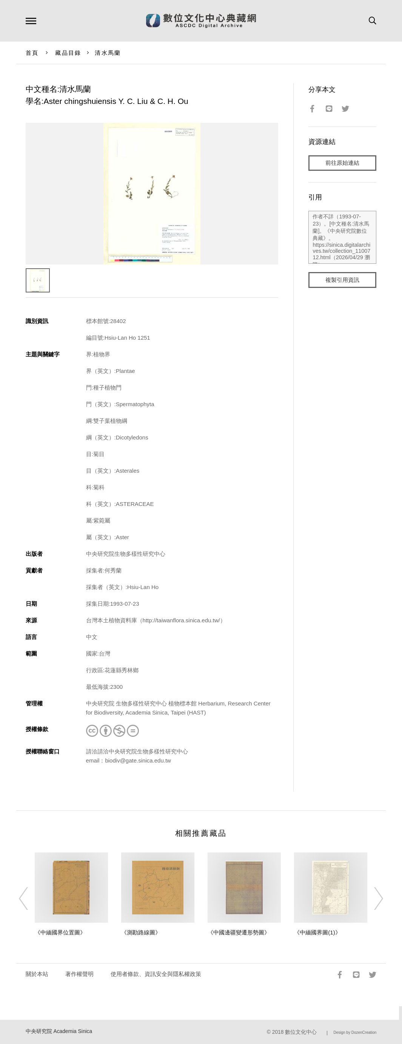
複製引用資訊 (342, 280)
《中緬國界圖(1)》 (317, 932)
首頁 (32, 52)
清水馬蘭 (108, 52)
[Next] (372, 898)
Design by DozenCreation (354, 1032)
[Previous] (30, 898)
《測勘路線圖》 (141, 932)
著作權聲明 (79, 974)
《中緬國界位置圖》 (60, 932)
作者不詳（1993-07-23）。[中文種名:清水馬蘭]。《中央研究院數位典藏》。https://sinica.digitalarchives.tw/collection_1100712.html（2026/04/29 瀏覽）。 (342, 237)
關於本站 (37, 974)
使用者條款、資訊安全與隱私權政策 (156, 974)
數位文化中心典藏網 (201, 21)
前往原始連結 (342, 163)
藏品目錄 (68, 52)
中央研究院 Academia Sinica (59, 1031)
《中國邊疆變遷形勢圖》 (239, 932)
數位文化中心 (301, 1032)
